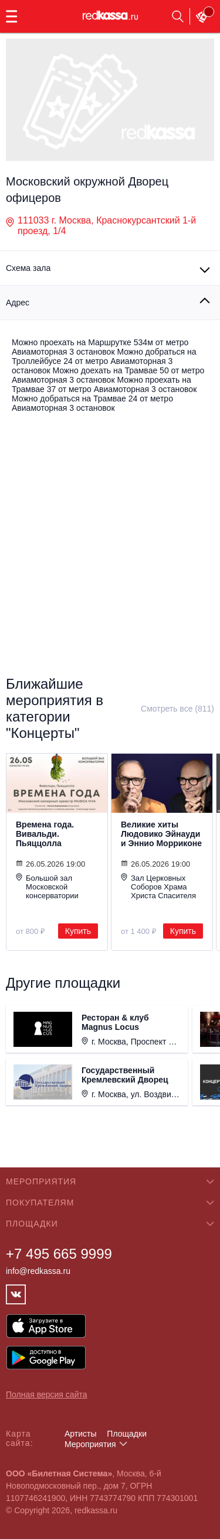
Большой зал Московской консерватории (47, 886)
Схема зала (28, 268)
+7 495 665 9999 (59, 1254)
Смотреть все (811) (177, 708)
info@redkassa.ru (38, 1271)
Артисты (81, 1433)
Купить (78, 931)
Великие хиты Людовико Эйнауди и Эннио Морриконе (161, 834)
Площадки (127, 1433)
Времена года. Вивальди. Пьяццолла (45, 834)
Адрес (17, 302)
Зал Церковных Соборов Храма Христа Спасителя (158, 886)
